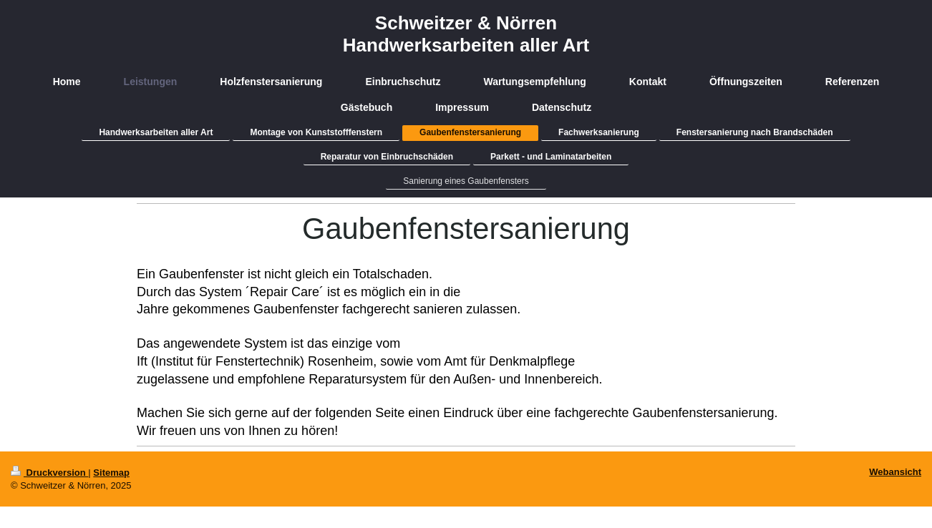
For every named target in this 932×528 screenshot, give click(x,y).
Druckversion (49, 472)
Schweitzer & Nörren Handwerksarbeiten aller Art (466, 34)
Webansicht (895, 471)
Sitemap (111, 472)
